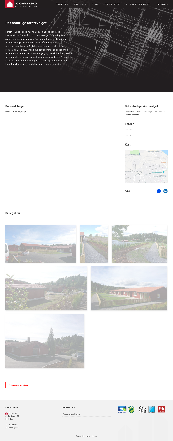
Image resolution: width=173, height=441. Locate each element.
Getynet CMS (80, 436)
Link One (128, 129)
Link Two (128, 135)
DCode (95, 436)
